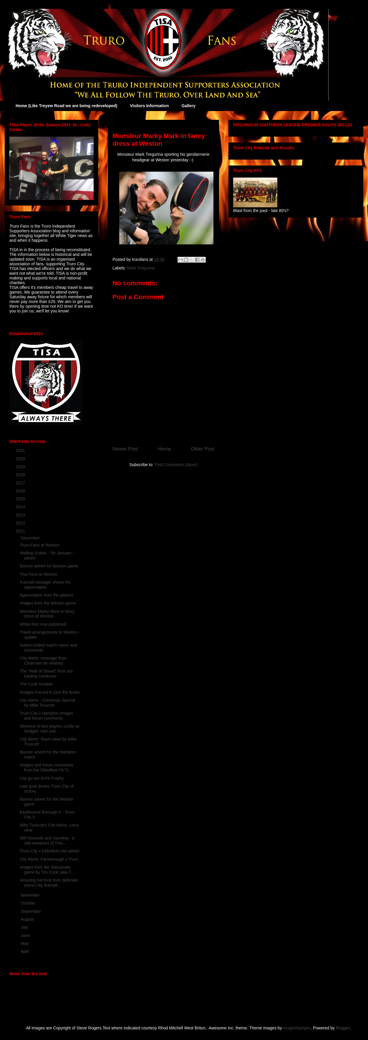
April (25, 951)
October (29, 903)
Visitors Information (149, 105)
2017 (21, 483)
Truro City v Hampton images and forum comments (46, 716)
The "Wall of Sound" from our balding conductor (46, 673)
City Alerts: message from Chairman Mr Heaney (43, 660)
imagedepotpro (297, 1028)
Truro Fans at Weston (39, 545)
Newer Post (125, 449)
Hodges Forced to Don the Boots (50, 692)
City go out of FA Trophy (42, 778)
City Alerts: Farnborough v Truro (49, 859)
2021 (21, 450)
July (25, 927)
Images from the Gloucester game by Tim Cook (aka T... (47, 870)
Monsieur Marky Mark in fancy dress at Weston (47, 614)
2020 (21, 458)
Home (164, 449)
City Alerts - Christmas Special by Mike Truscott (47, 703)
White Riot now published (43, 624)
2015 (21, 498)
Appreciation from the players (46, 595)
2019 (21, 466)
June (26, 935)
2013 (21, 515)
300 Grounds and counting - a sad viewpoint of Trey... (47, 840)
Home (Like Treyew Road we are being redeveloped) (66, 105)
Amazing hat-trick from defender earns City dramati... (49, 882)
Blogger (343, 1028)
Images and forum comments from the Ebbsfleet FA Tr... (46, 767)
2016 (21, 490)
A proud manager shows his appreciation (45, 584)
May (25, 943)
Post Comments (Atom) (176, 464)
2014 (21, 506)
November (31, 895)
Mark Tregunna (141, 268)
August (27, 919)
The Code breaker (36, 684)
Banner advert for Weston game (49, 566)
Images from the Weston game (48, 603)
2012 (21, 523)
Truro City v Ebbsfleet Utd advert (49, 851)
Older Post (202, 449)
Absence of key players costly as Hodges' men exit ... (49, 728)
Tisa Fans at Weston (38, 574)
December (31, 538)
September (31, 911)
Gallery (188, 105)
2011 (21, 531)
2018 (21, 474)
